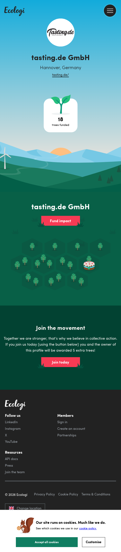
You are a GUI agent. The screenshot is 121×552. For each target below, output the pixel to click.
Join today (60, 362)
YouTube (11, 441)
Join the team (15, 472)
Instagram (13, 428)
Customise (93, 541)
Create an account (71, 428)
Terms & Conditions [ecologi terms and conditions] (95, 494)
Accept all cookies (47, 542)
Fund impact (60, 220)
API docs (11, 459)
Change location (25, 508)
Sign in (62, 422)
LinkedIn (11, 422)
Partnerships (66, 435)
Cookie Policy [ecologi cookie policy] (68, 494)
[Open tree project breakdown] (61, 115)
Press (9, 465)
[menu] (110, 11)
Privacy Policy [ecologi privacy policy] (44, 494)
